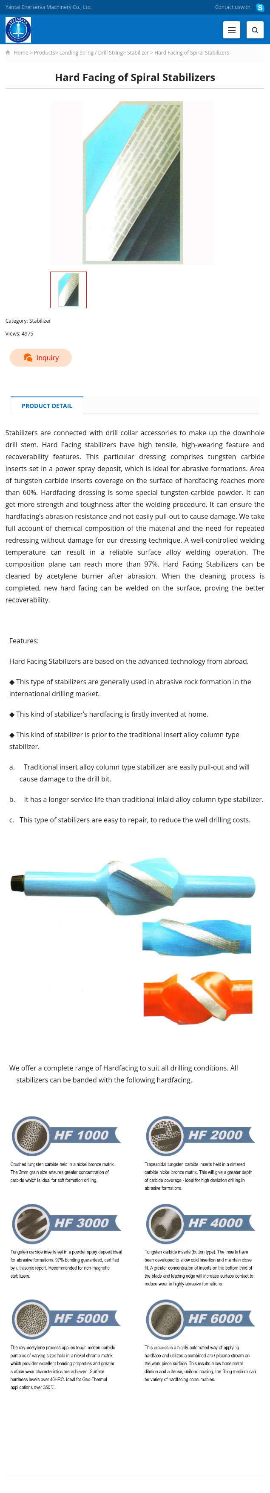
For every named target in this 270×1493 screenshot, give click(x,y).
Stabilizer (138, 52)
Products (44, 52)
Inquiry (41, 358)
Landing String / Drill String (91, 52)
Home (21, 52)
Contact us (227, 7)
